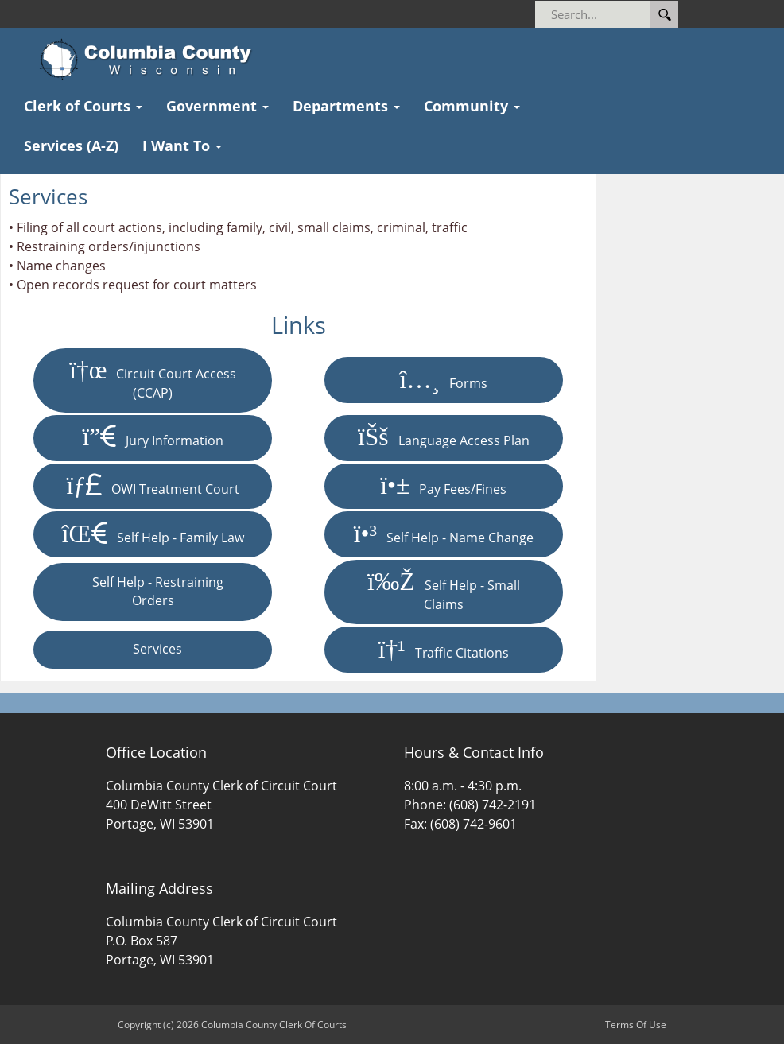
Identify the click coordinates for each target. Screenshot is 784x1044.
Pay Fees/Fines (443, 486)
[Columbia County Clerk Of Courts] (151, 59)
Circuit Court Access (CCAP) (152, 380)
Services (152, 649)
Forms (443, 380)
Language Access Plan (444, 437)
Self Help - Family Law (153, 534)
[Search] (642, 14)
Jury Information (152, 437)
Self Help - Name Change (444, 534)
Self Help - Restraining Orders (153, 591)
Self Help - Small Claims (443, 591)
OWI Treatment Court (152, 486)
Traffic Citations (443, 649)
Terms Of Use (635, 1024)
